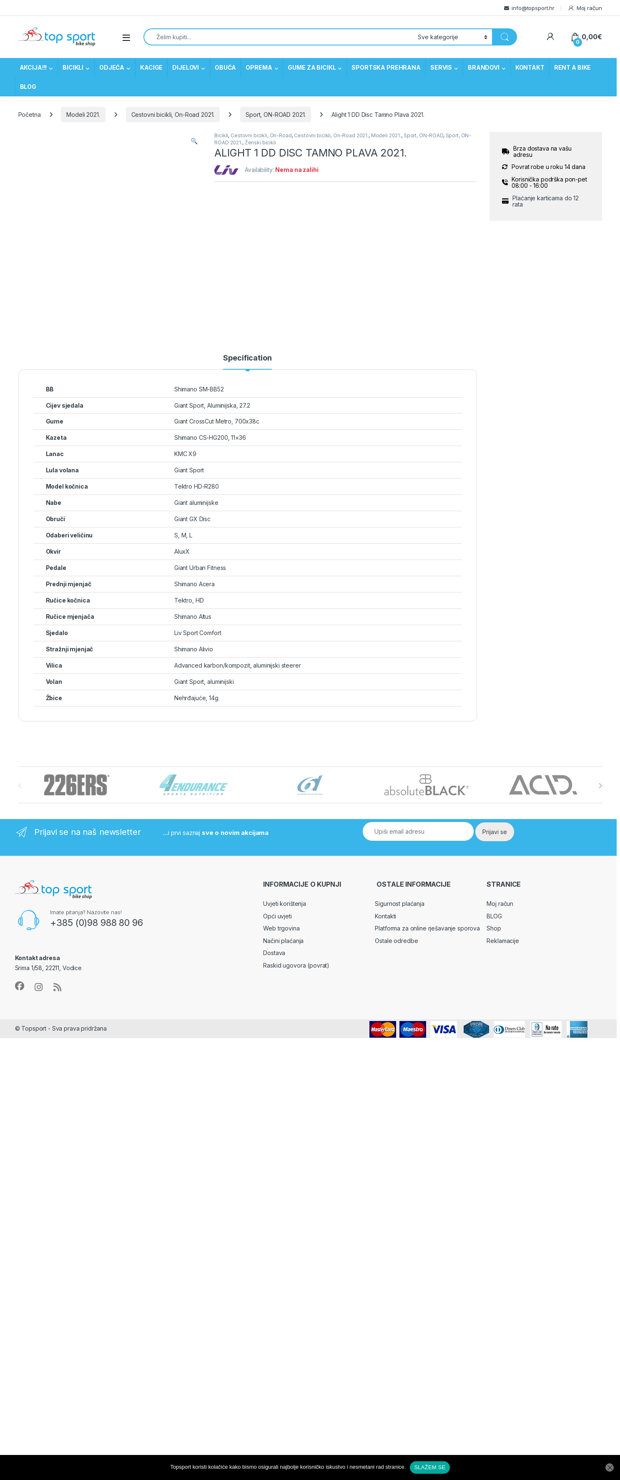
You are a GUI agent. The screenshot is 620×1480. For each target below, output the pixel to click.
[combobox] (278, 36)
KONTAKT (530, 67)
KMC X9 (185, 453)
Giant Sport (189, 470)
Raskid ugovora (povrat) (296, 965)
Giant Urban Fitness (200, 567)
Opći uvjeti (277, 916)
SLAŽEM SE (429, 1467)
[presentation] (600, 786)
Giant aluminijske (196, 502)
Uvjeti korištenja (284, 903)
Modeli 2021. (83, 114)
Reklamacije (503, 940)
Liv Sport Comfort (197, 632)
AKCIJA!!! (33, 67)
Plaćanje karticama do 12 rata (545, 201)
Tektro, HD (189, 600)
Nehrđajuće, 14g (196, 697)
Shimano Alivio (193, 649)
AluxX (182, 551)
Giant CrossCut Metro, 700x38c (216, 421)
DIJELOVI (185, 67)
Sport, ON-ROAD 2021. (276, 114)
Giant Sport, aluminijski (204, 681)
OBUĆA (225, 67)
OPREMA (259, 67)
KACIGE (151, 67)
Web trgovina (281, 928)
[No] (609, 1467)
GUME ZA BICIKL (312, 67)
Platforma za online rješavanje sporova (427, 928)
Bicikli (221, 135)
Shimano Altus (192, 616)
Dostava (274, 952)
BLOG (28, 86)
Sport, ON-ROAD (423, 135)
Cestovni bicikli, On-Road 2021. (173, 114)
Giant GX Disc (192, 518)
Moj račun (584, 8)
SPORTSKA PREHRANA (386, 67)
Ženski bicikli (260, 142)
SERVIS (441, 67)
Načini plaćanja (283, 940)
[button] (194, 141)
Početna (29, 114)
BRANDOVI (484, 67)
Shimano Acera (194, 583)
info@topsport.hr (533, 8)
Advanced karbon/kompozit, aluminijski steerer (237, 665)
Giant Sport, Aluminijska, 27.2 (212, 405)
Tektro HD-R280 (196, 486)
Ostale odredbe (396, 940)
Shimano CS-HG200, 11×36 (210, 437)
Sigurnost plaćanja (399, 903)
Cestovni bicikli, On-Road (261, 135)
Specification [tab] (247, 358)
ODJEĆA (111, 67)
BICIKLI (73, 67)
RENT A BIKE (572, 67)
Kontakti (385, 916)
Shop (494, 928)
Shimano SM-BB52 (199, 389)
